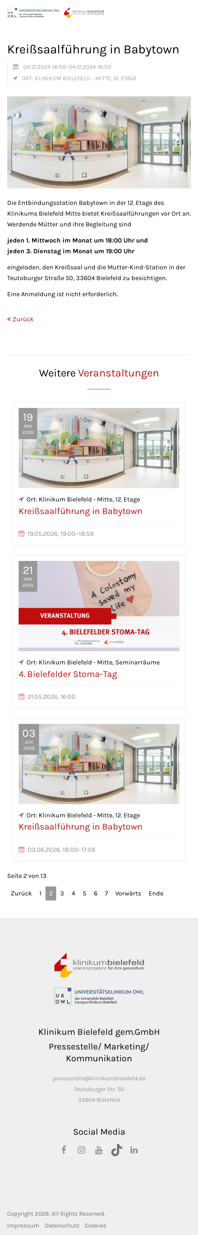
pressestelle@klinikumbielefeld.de (99, 1078)
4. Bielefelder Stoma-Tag (68, 674)
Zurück (23, 319)
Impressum (23, 1225)
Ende (156, 893)
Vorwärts (128, 893)
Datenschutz (62, 1225)
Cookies (95, 1225)
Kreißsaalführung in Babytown (81, 511)
